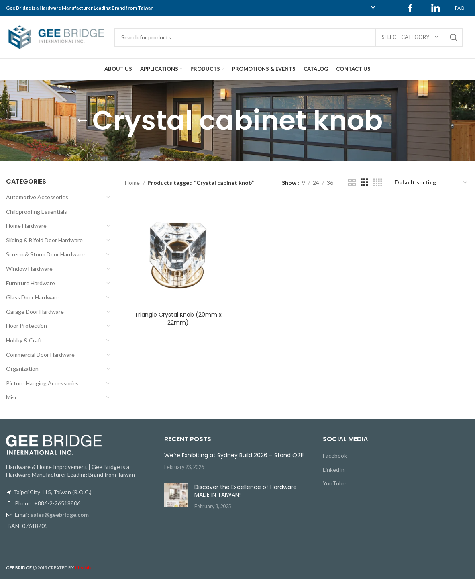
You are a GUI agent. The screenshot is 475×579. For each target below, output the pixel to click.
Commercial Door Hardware (40, 354)
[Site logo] (56, 36)
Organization (22, 368)
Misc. (12, 397)
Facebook (335, 455)
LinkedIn (334, 469)
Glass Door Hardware (32, 297)
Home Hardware (26, 225)
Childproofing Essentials (36, 211)
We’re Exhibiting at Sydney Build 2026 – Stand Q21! (234, 455)
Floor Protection (26, 325)
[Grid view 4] (377, 183)
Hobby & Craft (24, 340)
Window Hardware (29, 268)
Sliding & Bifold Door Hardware (44, 240)
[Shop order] (431, 183)
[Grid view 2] (352, 183)
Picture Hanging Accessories (42, 383)
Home (133, 182)
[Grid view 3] (364, 183)
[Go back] (82, 121)
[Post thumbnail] (176, 496)
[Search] (288, 37)
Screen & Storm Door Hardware (45, 254)
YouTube (334, 483)
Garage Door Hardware (35, 311)
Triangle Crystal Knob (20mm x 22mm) (178, 319)
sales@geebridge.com (60, 514)
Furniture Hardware (30, 283)
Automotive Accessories (37, 197)
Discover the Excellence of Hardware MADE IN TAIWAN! (245, 491)
